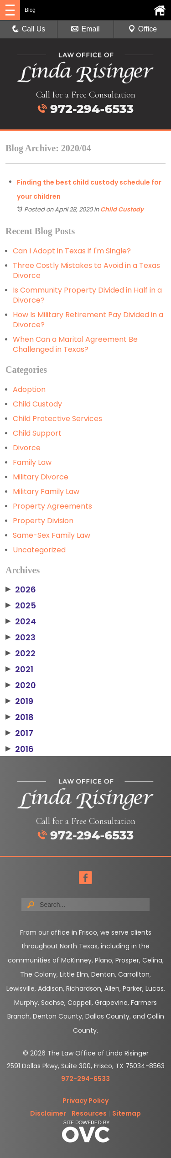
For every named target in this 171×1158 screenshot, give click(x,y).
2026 (20, 589)
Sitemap (126, 1113)
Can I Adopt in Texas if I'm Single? (72, 251)
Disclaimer (48, 1113)
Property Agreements (52, 506)
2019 (19, 701)
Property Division (43, 520)
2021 (19, 669)
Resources (89, 1113)
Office (142, 29)
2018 (19, 717)
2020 (20, 685)
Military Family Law (46, 491)
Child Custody (122, 209)
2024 (20, 621)
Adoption (29, 389)
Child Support (37, 433)
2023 (20, 637)
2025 (20, 605)
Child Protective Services (57, 418)
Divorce (27, 448)
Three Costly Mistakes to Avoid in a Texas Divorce (86, 270)
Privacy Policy (85, 1100)
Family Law (32, 462)
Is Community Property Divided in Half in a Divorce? (87, 295)
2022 (20, 653)
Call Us (29, 29)
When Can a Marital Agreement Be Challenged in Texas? (75, 344)
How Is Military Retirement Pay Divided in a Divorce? (88, 319)
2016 (19, 749)
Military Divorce (40, 477)
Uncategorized (39, 550)
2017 (19, 733)
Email (85, 29)
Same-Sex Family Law (51, 535)
